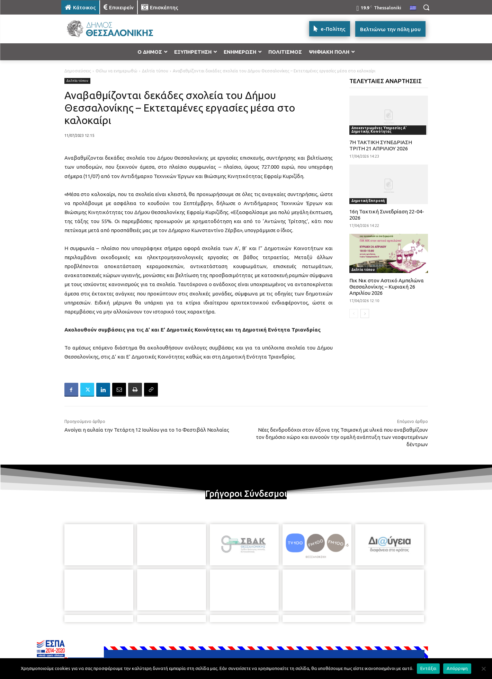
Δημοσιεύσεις (77, 71)
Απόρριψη (457, 668)
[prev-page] (353, 313)
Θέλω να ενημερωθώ (116, 71)
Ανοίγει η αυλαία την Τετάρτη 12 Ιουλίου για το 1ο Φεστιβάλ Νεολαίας (146, 430)
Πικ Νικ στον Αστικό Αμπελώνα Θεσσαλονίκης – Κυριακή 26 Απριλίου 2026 (386, 286)
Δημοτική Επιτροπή (368, 201)
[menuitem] (413, 8)
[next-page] (364, 313)
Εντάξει (428, 668)
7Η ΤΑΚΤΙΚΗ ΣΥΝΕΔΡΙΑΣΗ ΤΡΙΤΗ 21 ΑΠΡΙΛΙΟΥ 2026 (380, 145)
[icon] (294, 641)
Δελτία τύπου (155, 71)
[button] (426, 7)
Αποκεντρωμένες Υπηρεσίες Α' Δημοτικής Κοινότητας (378, 129)
